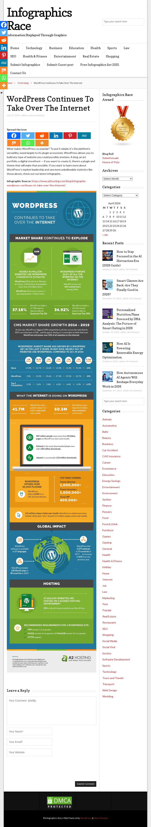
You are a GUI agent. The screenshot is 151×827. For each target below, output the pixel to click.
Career (106, 462)
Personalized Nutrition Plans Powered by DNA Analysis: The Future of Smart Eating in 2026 (121, 319)
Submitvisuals (110, 158)
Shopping (112, 56)
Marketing (108, 598)
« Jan (105, 234)
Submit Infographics (25, 65)
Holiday (106, 567)
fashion (106, 499)
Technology (34, 48)
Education (76, 48)
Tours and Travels (113, 678)
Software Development (116, 659)
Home (14, 48)
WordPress (86, 818)
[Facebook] (14, 135)
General (107, 548)
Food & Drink (110, 524)
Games (106, 536)
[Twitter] (28, 135)
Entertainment (65, 56)
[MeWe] (84, 135)
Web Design (109, 690)
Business (55, 48)
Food (105, 517)
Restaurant (109, 622)
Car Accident (110, 450)
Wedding (107, 696)
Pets (105, 604)
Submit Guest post (60, 65)
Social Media (109, 641)
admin (24, 115)
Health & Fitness (35, 56)
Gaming (106, 542)
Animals (107, 419)
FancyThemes (101, 818)
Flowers (107, 511)
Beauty (106, 437)
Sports (112, 48)
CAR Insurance (111, 456)
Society (106, 653)
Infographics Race (39, 19)
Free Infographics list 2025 (99, 65)
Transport (108, 684)
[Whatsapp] (28, 143)
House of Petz (110, 162)
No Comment (132, 269)
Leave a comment (36, 115)
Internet (107, 579)
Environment (110, 493)
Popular (106, 610)
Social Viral (108, 647)
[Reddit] (42, 135)
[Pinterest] (70, 135)
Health (96, 48)
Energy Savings (111, 480)
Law (127, 48)
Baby (105, 431)
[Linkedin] (56, 135)
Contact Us (18, 73)
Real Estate (91, 56)
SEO (13, 56)
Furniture (107, 530)
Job (104, 585)
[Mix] (14, 143)
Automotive (109, 425)
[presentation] (36, 768)
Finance (106, 505)
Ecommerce (109, 468)
